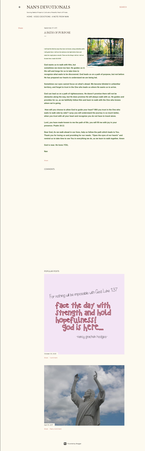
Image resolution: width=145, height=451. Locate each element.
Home (29, 17)
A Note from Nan (60, 17)
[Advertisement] (84, 247)
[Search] (123, 7)
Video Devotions (42, 17)
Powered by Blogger (72, 443)
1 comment (53, 358)
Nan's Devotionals (48, 7)
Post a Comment (56, 429)
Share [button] (20, 28)
